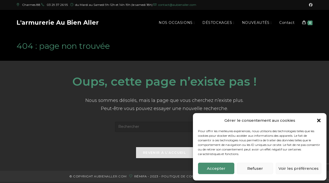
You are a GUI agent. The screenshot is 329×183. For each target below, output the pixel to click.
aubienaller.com (110, 176)
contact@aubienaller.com (177, 5)
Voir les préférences (298, 168)
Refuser (255, 168)
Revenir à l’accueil (164, 152)
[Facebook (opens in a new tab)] (309, 4)
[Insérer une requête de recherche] (164, 127)
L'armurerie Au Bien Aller (58, 22)
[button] (318, 120)
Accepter (216, 168)
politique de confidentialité (188, 176)
